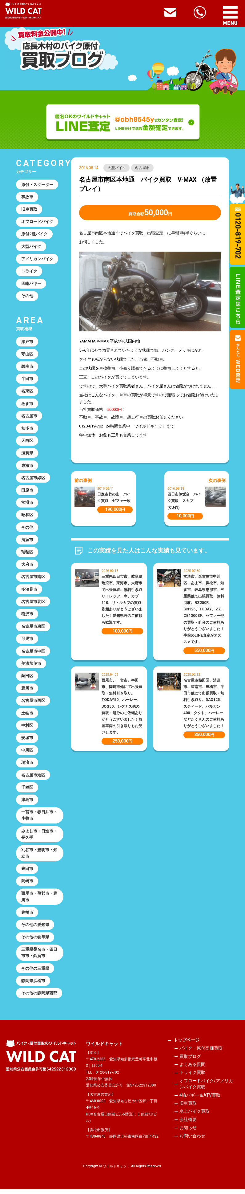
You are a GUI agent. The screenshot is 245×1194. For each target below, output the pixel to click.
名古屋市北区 (33, 604)
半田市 (27, 379)
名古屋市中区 (33, 653)
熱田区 (27, 678)
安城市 (27, 741)
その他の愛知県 (35, 929)
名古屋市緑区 (33, 479)
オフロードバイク (37, 222)
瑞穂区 (27, 554)
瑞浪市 (27, 765)
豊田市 (27, 872)
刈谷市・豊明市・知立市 (39, 857)
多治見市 (29, 591)
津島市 (27, 803)
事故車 (27, 197)
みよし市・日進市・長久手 (39, 838)
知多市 (27, 429)
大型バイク (116, 168)
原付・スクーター (37, 184)
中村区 (27, 728)
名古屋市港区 (33, 778)
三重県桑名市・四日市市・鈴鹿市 (39, 957)
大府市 (27, 566)
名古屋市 (142, 168)
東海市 (27, 467)
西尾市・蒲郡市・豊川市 (39, 900)
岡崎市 (27, 885)
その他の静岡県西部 (39, 998)
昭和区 (27, 516)
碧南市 (27, 367)
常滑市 (27, 504)
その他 (27, 296)
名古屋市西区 (33, 703)
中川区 (27, 753)
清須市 (27, 541)
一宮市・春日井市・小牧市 (39, 818)
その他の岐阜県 (35, 941)
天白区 (27, 442)
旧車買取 (29, 209)
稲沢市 (27, 616)
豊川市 (27, 691)
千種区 (27, 790)
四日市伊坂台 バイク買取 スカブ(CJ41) (184, 500)
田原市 (27, 491)
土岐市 (27, 716)
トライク (29, 271)
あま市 (27, 404)
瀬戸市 (27, 342)
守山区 (27, 355)
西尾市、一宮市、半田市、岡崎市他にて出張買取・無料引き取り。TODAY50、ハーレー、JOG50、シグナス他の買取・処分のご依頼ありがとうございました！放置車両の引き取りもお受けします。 (122, 706)
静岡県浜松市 (33, 985)
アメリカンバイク (37, 259)
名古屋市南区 (33, 579)
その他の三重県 (35, 973)
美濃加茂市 (31, 666)
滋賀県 (27, 454)
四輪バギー (31, 284)
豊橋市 (27, 916)
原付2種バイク (34, 234)
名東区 (27, 392)
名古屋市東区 (33, 628)
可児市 (27, 641)
